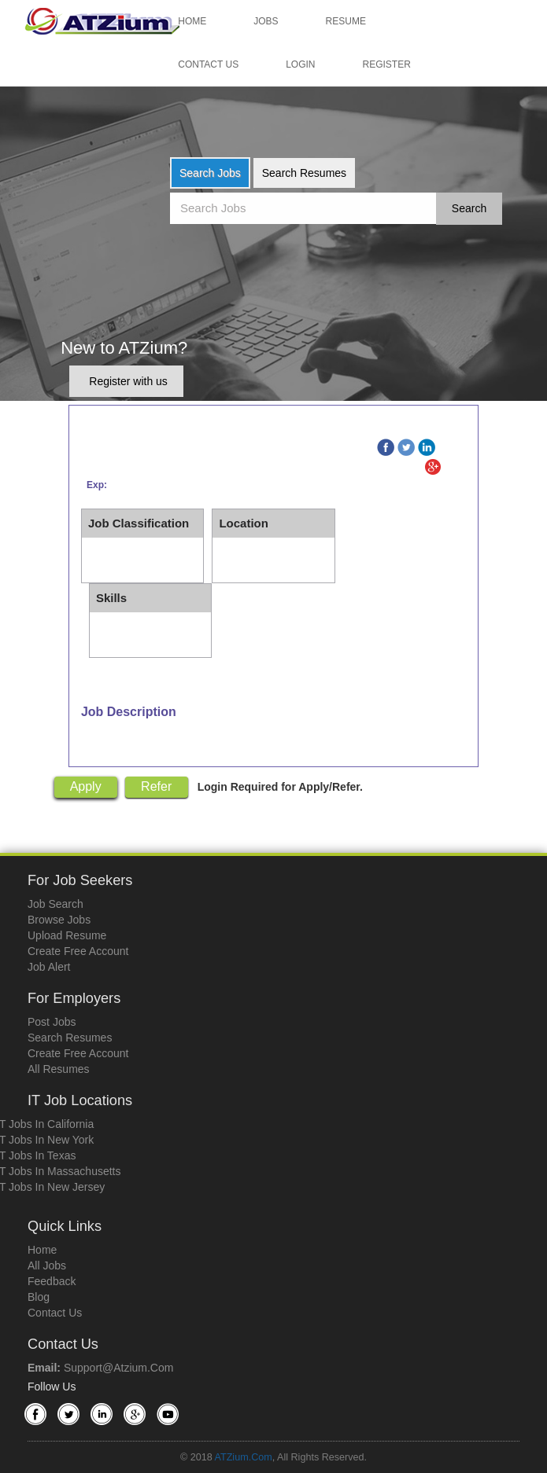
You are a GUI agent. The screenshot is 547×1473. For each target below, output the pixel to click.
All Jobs (47, 1265)
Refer (156, 786)
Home (192, 21)
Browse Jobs (59, 919)
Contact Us (208, 64)
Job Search (55, 904)
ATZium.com (243, 1457)
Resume (346, 21)
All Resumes (59, 1069)
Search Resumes (304, 173)
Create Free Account (78, 951)
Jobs (265, 21)
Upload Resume (67, 935)
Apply (86, 786)
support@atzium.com (118, 1367)
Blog (39, 1297)
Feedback (52, 1281)
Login (300, 64)
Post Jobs (52, 1022)
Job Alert (49, 967)
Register (387, 64)
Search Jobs (210, 173)
